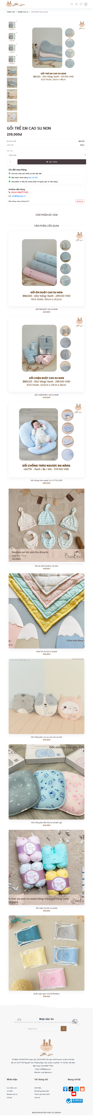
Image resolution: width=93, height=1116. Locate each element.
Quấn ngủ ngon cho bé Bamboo (47, 994)
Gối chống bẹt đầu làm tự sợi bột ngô (46, 823)
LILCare (9, 1098)
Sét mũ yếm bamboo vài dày (46, 566)
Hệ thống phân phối (41, 1092)
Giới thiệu (37, 1088)
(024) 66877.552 (19, 192)
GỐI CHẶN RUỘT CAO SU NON (46, 395)
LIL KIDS (10, 1092)
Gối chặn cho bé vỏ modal (46, 908)
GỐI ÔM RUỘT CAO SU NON (47, 310)
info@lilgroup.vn (19, 196)
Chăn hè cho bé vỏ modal (46, 652)
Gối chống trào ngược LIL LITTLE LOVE (46, 481)
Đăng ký (80, 202)
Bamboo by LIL (23, 12)
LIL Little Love (12, 1088)
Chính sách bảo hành (42, 1095)
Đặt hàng (51, 162)
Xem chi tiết (33, 178)
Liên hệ (37, 1098)
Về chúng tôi (41, 1079)
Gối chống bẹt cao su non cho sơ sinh (46, 737)
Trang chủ (11, 12)
